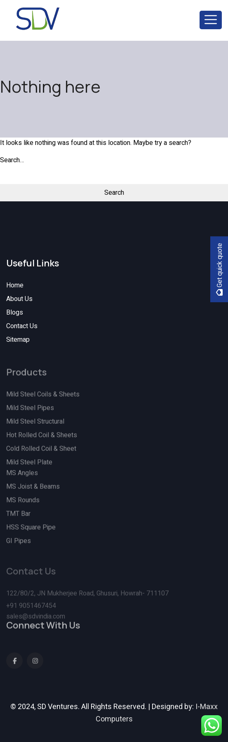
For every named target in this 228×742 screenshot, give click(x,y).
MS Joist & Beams (33, 490)
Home (15, 285)
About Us (19, 299)
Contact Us (22, 326)
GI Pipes (18, 545)
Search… (12, 160)
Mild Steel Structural (35, 425)
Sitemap (18, 340)
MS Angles (22, 477)
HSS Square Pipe (31, 531)
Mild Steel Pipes (30, 412)
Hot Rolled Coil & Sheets (41, 439)
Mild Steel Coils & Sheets (43, 398)
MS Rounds (23, 504)
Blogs (14, 312)
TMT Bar (18, 518)
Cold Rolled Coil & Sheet (41, 452)
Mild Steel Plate (29, 466)
